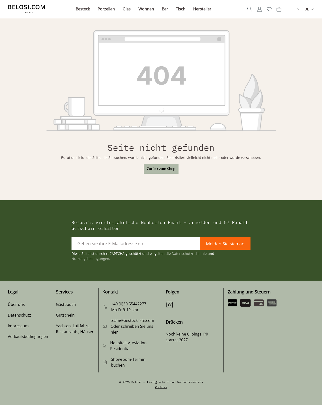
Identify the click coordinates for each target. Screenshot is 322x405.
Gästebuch (66, 304)
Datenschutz (19, 315)
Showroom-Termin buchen (128, 362)
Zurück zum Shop (161, 168)
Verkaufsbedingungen (28, 336)
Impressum (18, 325)
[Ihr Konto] (259, 9)
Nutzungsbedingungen (90, 258)
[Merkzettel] (269, 9)
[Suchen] (250, 9)
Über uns (16, 304)
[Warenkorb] (279, 9)
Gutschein (65, 315)
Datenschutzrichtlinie (189, 253)
